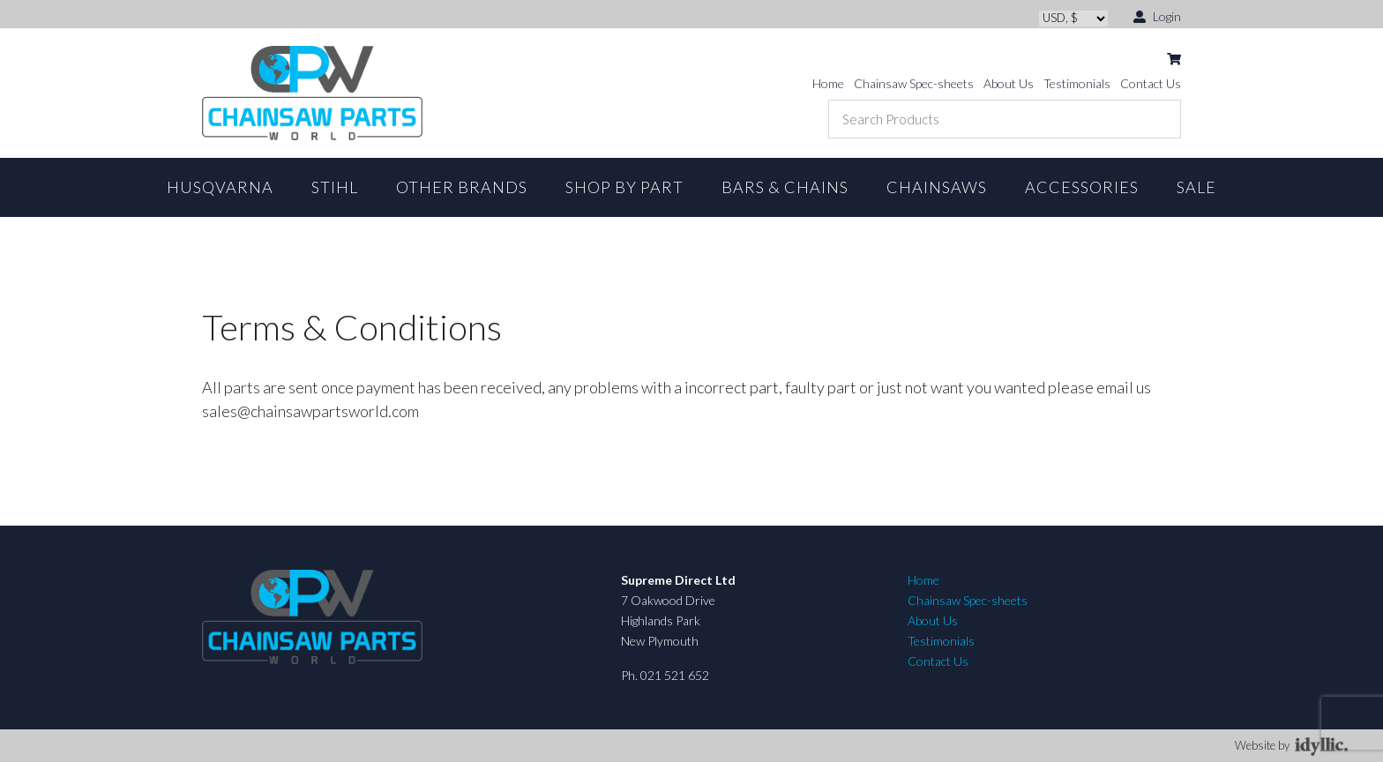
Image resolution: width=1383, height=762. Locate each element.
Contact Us (1150, 83)
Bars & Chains (784, 187)
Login (1157, 15)
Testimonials (1076, 83)
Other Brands (461, 187)
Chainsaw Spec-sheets (914, 83)
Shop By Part (624, 187)
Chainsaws (936, 187)
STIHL (334, 187)
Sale (1196, 187)
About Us (1008, 83)
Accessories (1082, 187)
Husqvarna (220, 187)
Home (828, 83)
